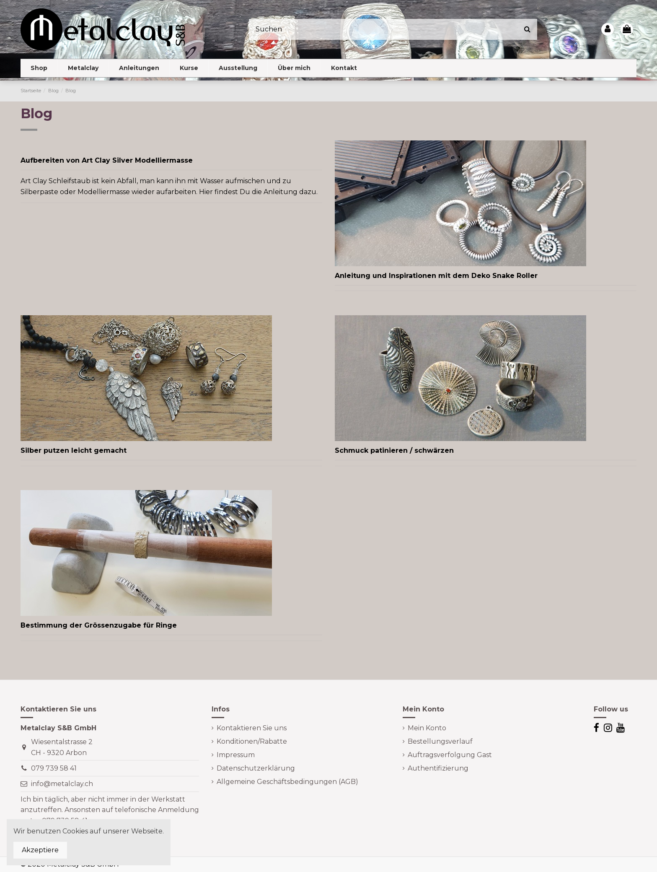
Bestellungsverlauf (440, 741)
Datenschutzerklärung (256, 768)
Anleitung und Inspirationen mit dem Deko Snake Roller (436, 276)
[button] (83, 68)
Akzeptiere (40, 850)
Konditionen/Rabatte (252, 741)
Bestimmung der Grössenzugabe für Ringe (99, 625)
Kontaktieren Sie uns (252, 728)
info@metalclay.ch (62, 784)
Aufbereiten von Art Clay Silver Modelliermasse (107, 160)
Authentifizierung (438, 768)
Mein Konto (427, 728)
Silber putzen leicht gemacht (74, 450)
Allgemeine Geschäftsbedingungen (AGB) (287, 782)
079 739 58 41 (54, 768)
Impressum (236, 755)
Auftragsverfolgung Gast (450, 755)
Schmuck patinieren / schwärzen (394, 450)
